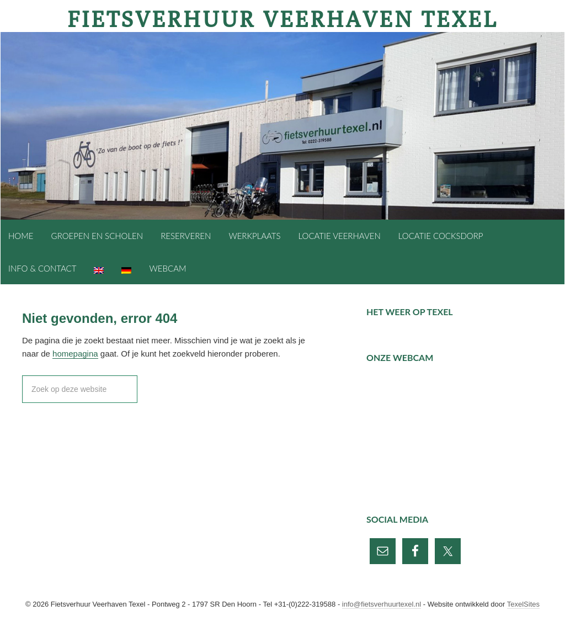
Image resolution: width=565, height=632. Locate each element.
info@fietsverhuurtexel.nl (381, 604)
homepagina (75, 353)
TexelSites (523, 604)
